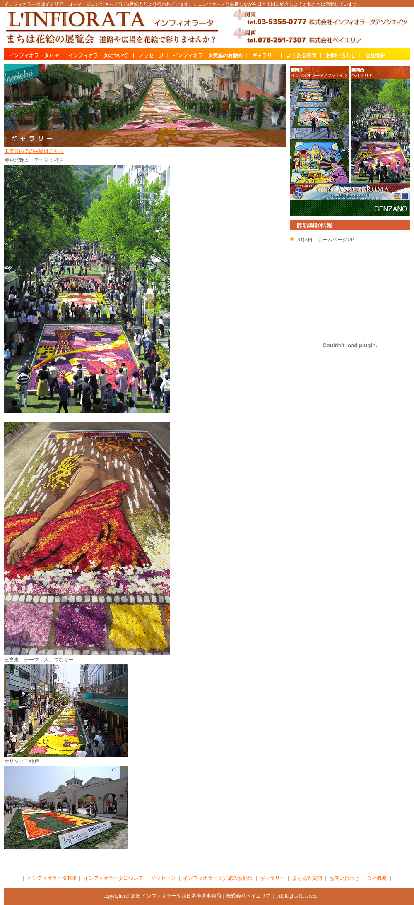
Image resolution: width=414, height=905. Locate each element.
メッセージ (151, 55)
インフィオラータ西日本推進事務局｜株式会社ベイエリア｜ (209, 896)
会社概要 (375, 55)
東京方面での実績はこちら (34, 151)
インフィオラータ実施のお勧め (208, 55)
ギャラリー (264, 55)
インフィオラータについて (98, 55)
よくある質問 (301, 55)
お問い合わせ (341, 55)
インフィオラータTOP (34, 55)
